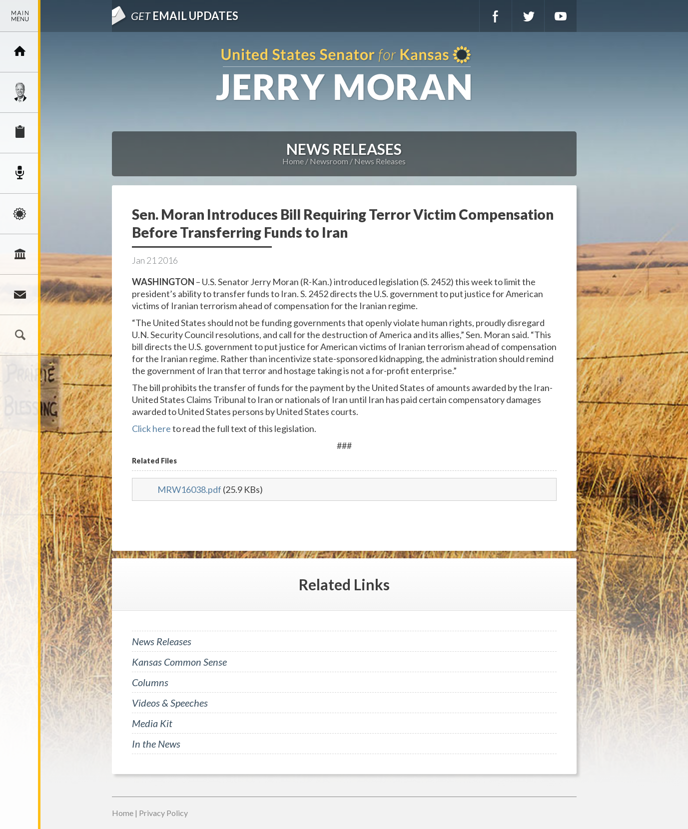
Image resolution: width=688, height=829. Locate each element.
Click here (151, 428)
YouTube (561, 16)
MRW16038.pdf (189, 489)
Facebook (496, 16)
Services (20, 133)
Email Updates (184, 15)
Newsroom (20, 173)
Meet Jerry (20, 92)
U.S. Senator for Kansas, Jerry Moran (344, 74)
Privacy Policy (163, 813)
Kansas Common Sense (179, 662)
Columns (150, 682)
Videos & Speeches (170, 703)
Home (293, 161)
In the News (156, 744)
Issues (20, 214)
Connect (20, 295)
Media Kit (152, 723)
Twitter (528, 16)
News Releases (380, 161)
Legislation (20, 254)
